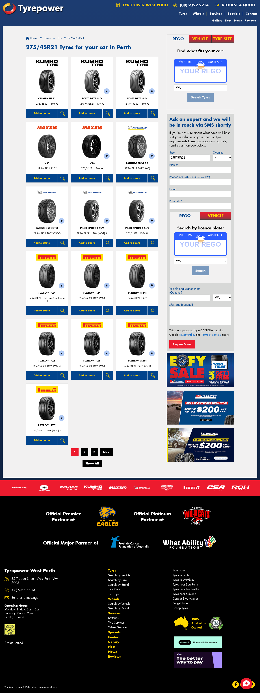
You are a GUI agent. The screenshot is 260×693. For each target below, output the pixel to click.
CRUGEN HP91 (47, 98)
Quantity (218, 152)
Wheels (198, 14)
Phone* (189, 177)
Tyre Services (116, 623)
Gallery (217, 20)
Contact (251, 14)
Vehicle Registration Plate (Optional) (184, 290)
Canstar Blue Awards (185, 599)
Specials (234, 14)
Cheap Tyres (180, 608)
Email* (173, 189)
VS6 (92, 163)
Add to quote (42, 113)
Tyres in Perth (181, 575)
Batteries (113, 618)
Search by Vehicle (119, 575)
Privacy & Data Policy (26, 686)
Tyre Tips (113, 594)
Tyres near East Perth (185, 584)
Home (31, 38)
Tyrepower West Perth (142, 5)
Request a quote (235, 5)
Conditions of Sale (48, 686)
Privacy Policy (187, 335)
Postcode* (175, 201)
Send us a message (24, 598)
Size (172, 152)
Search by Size (117, 580)
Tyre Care (114, 589)
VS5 (47, 163)
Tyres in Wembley (183, 580)
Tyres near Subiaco (184, 594)
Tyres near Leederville (186, 589)
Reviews (250, 20)
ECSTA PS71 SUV (92, 98)
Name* (174, 165)
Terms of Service (211, 335)
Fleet (228, 20)
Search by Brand (118, 585)
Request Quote (182, 344)
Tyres (183, 14)
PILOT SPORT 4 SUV (92, 228)
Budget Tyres (180, 603)
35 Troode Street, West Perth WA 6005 (34, 581)
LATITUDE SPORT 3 (137, 163)
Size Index (179, 570)
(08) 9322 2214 (194, 5)
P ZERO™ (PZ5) (47, 360)
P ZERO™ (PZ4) (47, 292)
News (238, 20)
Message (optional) (181, 305)
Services (216, 14)
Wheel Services (117, 627)
